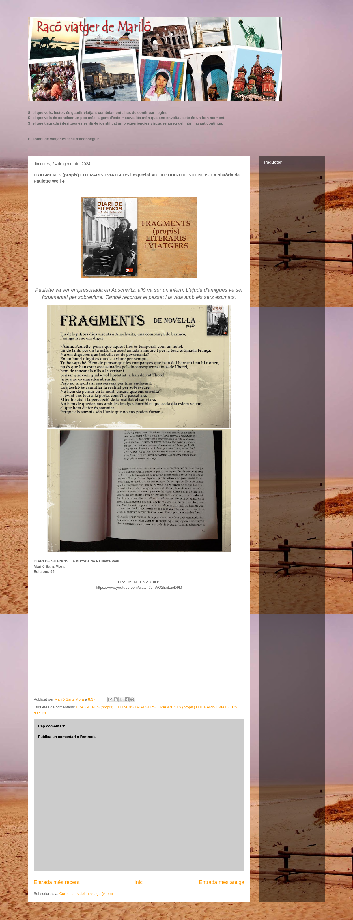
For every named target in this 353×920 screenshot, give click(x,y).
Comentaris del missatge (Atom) (86, 893)
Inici (139, 882)
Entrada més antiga (221, 882)
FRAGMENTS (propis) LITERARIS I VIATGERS (116, 707)
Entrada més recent (57, 882)
